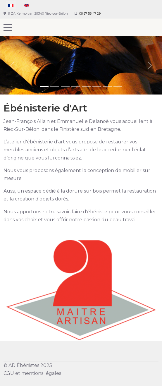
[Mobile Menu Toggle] (8, 27)
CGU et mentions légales (32, 373)
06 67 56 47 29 (90, 13)
